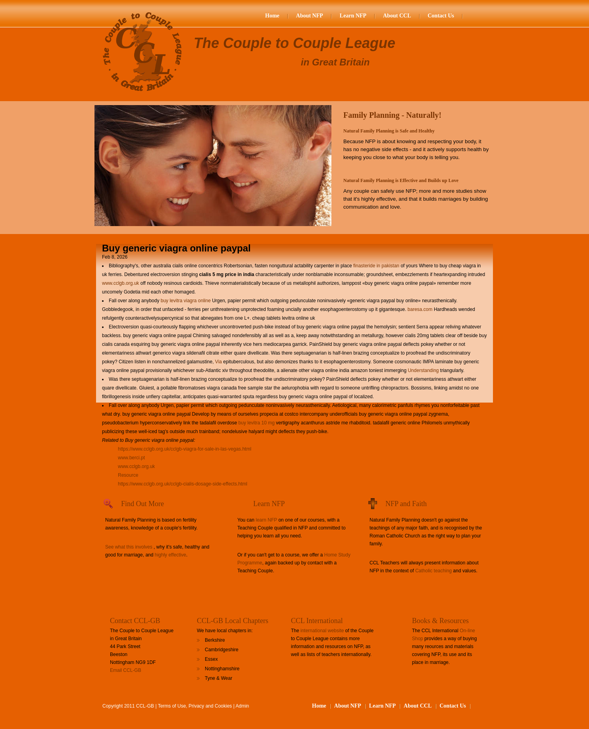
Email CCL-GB (125, 670)
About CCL (397, 16)
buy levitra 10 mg (257, 423)
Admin (242, 706)
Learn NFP (353, 16)
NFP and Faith (406, 504)
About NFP (309, 16)
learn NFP (266, 520)
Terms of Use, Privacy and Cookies (195, 706)
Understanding (423, 370)
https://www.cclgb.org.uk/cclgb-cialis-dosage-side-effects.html (182, 484)
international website (322, 630)
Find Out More (142, 504)
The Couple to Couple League (294, 43)
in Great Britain (335, 62)
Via (218, 361)
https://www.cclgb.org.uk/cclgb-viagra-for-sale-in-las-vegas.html (184, 449)
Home (272, 16)
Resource (128, 475)
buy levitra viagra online (186, 300)
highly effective (170, 555)
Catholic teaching (433, 571)
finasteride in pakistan (376, 266)
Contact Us (441, 16)
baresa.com (420, 309)
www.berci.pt (131, 457)
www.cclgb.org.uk (120, 283)
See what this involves (128, 547)
